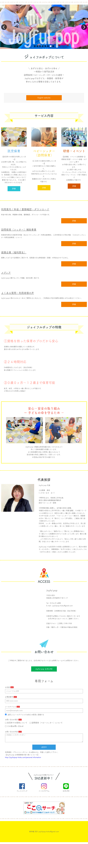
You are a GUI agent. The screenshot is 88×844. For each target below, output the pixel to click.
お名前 (7, 687)
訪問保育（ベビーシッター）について (46, 723)
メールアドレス (10, 706)
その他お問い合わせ (14, 726)
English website (44, 98)
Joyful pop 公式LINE (43, 669)
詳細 (14, 188)
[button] (35, 46)
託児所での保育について (16, 723)
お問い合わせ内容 (11, 731)
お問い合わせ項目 (11, 719)
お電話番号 (9, 697)
